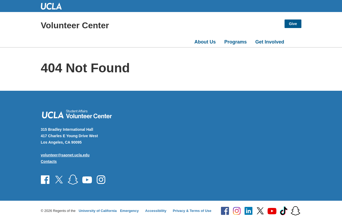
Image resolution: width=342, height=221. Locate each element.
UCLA (54, 6)
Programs (235, 42)
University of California (97, 211)
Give (293, 24)
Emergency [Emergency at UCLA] (129, 211)
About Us (205, 42)
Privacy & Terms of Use (192, 211)
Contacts (49, 161)
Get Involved (269, 42)
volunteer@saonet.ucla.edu (65, 155)
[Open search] (295, 40)
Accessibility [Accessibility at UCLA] (155, 211)
